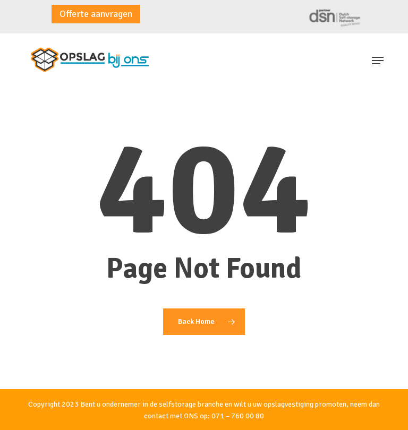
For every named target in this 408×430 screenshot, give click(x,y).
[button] (378, 60)
